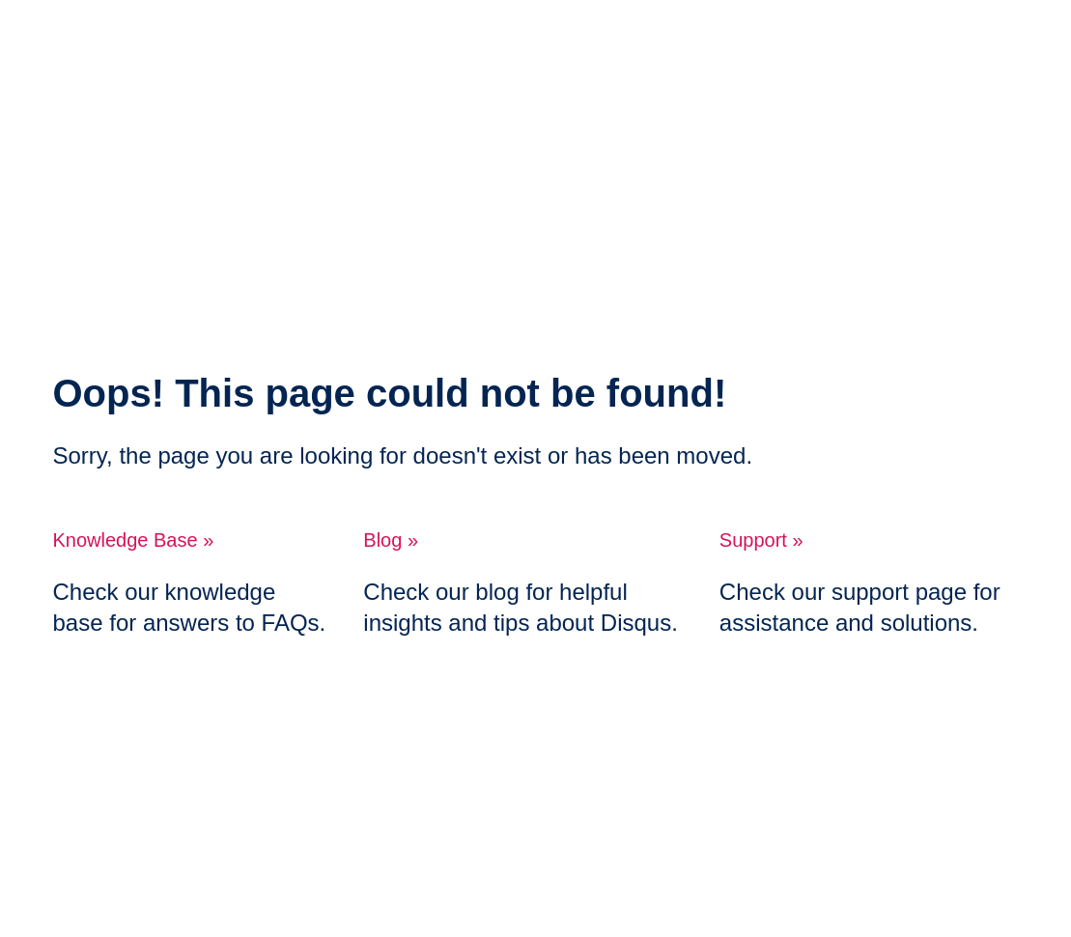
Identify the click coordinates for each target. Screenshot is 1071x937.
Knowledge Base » (133, 540)
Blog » (390, 540)
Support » (761, 540)
